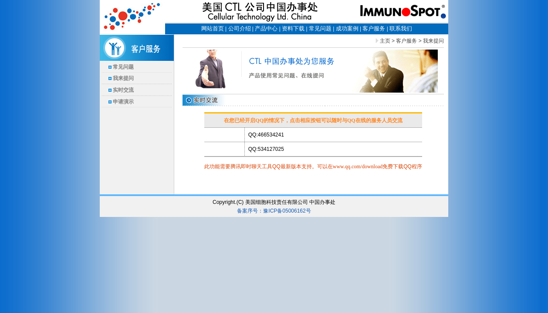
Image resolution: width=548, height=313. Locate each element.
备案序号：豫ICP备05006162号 (274, 211)
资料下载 (293, 28)
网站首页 (212, 28)
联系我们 (400, 28)
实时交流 (123, 90)
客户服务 (373, 28)
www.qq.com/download (358, 166)
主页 (385, 41)
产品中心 (266, 28)
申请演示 (123, 102)
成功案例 (347, 28)
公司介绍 (239, 28)
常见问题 (320, 28)
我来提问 (123, 78)
